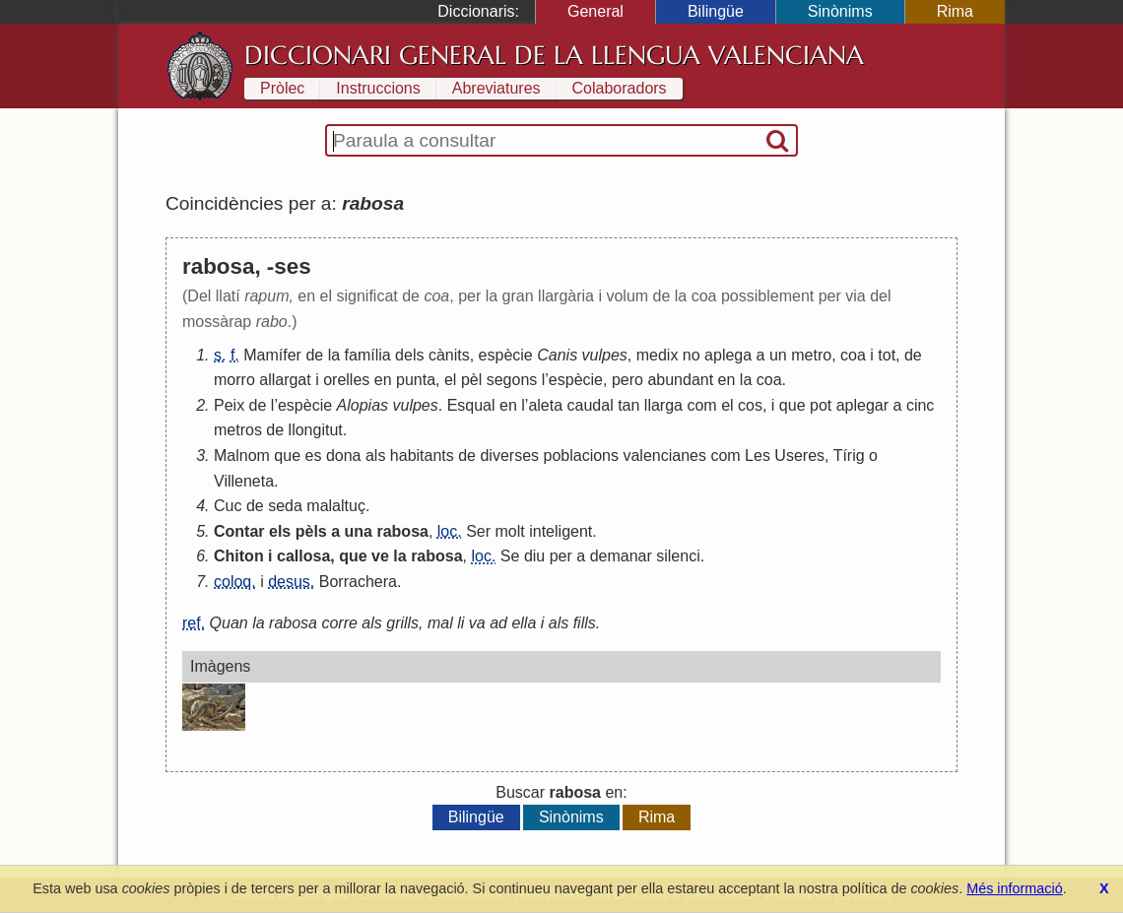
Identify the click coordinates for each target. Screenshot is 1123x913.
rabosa (402, 531)
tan (628, 405)
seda (285, 505)
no (691, 355)
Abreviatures (496, 88)
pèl (471, 379)
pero (627, 379)
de (314, 355)
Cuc (227, 505)
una (358, 531)
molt (510, 531)
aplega (728, 355)
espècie (506, 355)
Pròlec (282, 88)
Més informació (1014, 888)
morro (234, 379)
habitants (422, 455)
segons (512, 379)
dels (409, 355)
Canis (557, 355)
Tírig (849, 455)
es (313, 455)
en (383, 379)
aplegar (862, 405)
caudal (590, 405)
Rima (955, 11)
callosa (303, 556)
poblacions (582, 455)
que (792, 405)
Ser (478, 531)
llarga (663, 405)
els (280, 531)
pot (820, 405)
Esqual (471, 405)
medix (657, 355)
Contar (239, 531)
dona (344, 455)
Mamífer (272, 355)
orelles (346, 379)
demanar (621, 556)
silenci (677, 556)
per (561, 556)
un (778, 355)
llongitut (316, 430)
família (368, 355)
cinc (920, 405)
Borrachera (358, 581)
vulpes (605, 355)
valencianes (664, 455)
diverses (509, 455)
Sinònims (840, 11)
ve (380, 556)
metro (811, 355)
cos (750, 405)
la (334, 355)
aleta (545, 405)
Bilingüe (716, 11)
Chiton (239, 556)
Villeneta (244, 481)
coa (853, 355)
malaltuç (335, 505)
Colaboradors (619, 88)
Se (510, 556)
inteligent (560, 531)
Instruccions (378, 88)
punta (415, 379)
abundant (680, 379)
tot (886, 355)
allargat (284, 379)
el (450, 379)
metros (238, 430)
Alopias (362, 405)
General (595, 11)
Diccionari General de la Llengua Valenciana (554, 55)
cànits (449, 355)
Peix (229, 405)
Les (757, 455)
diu (534, 556)
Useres (799, 455)
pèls (311, 531)
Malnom (242, 455)
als (375, 455)
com (701, 405)
